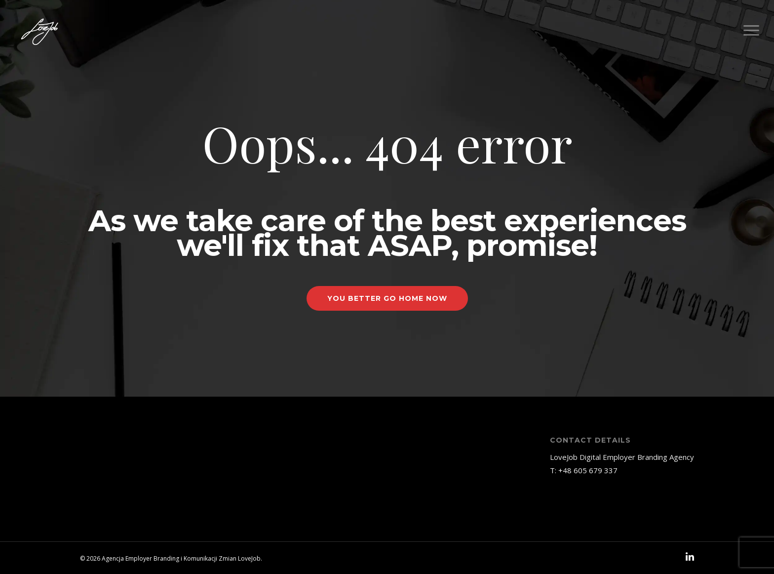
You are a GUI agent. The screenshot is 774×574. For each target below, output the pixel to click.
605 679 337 (596, 470)
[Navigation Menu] (751, 31)
